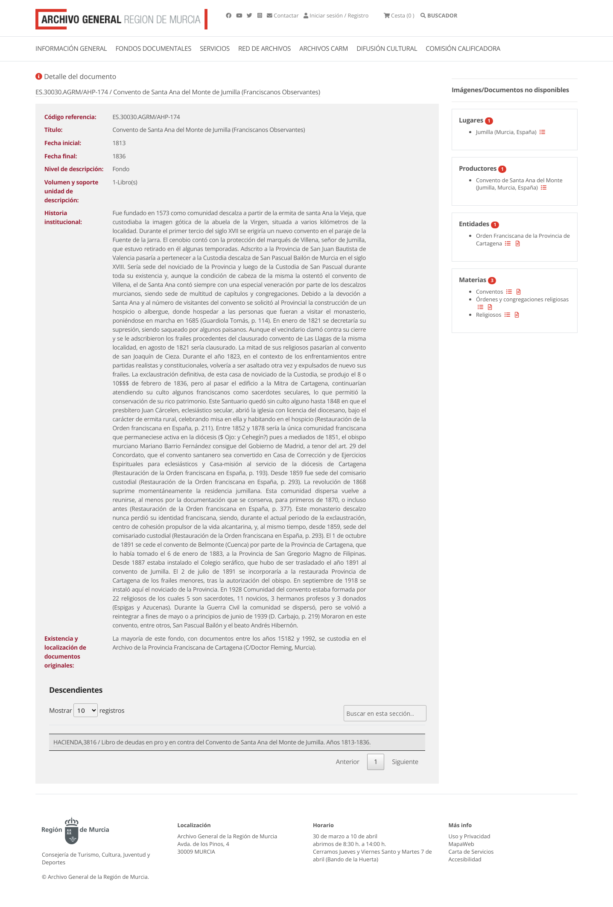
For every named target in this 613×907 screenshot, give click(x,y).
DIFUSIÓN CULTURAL (386, 48)
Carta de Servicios (471, 848)
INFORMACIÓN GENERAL (71, 48)
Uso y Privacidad (469, 833)
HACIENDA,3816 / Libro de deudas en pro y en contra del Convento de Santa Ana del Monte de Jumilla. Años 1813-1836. (212, 741)
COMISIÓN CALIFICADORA (463, 48)
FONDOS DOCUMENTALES (153, 48)
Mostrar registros (86, 710)
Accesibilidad (465, 856)
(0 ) (416, 17)
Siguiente (405, 759)
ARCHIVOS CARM (323, 48)
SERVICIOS (215, 48)
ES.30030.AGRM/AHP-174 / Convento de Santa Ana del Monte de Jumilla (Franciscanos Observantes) (177, 92)
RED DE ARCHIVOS (264, 48)
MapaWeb (461, 841)
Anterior (347, 759)
